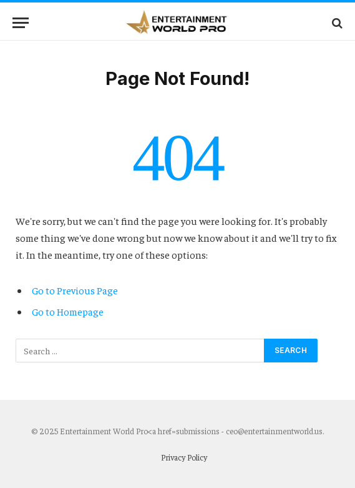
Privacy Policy (184, 457)
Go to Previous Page (75, 290)
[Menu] (20, 23)
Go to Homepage (68, 311)
